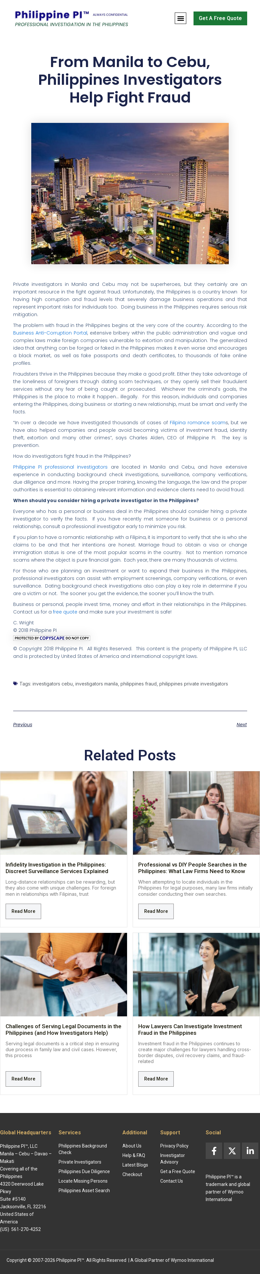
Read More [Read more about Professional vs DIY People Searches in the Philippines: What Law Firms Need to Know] (156, 911)
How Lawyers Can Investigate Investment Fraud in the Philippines (190, 1029)
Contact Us (171, 1181)
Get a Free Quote (177, 1171)
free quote (65, 612)
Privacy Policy (174, 1145)
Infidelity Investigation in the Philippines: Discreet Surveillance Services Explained (57, 867)
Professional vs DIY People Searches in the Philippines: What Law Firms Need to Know (192, 867)
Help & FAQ (133, 1155)
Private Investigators (80, 1162)
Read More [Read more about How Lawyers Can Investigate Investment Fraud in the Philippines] (156, 1078)
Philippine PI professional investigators (60, 467)
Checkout (132, 1174)
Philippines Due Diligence (84, 1171)
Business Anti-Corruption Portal (50, 333)
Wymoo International (192, 1260)
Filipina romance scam (197, 422)
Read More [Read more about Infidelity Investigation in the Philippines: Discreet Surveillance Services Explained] (23, 911)
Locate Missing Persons (83, 1181)
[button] (180, 18)
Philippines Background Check (83, 1149)
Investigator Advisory (172, 1159)
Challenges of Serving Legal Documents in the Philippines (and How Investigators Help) (63, 1029)
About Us (132, 1145)
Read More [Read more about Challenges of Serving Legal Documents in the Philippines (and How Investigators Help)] (23, 1078)
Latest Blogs (135, 1165)
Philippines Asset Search (84, 1190)
